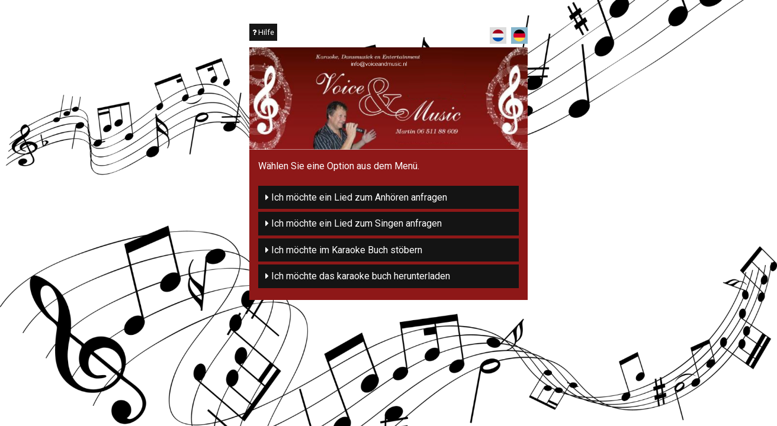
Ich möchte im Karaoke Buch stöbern (343, 250)
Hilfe (263, 32)
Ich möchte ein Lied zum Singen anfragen (353, 223)
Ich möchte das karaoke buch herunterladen (357, 276)
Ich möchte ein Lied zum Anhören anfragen (356, 197)
